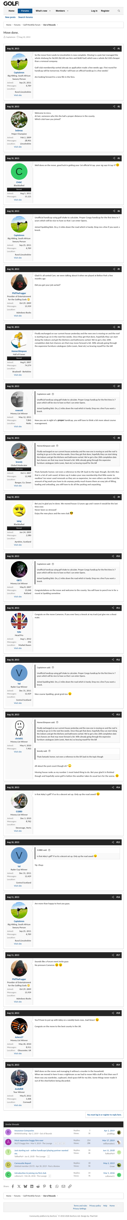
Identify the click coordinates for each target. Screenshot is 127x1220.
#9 (119, 497)
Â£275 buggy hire (22, 1143)
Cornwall (27, 1102)
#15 (118, 842)
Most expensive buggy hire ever (29, 1140)
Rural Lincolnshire (23, 92)
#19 (118, 1065)
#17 (118, 955)
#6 (119, 327)
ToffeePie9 (19, 1156)
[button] (50, 11)
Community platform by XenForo (55, 1216)
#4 (119, 211)
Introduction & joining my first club (30, 1173)
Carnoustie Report (23, 1163)
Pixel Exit (93, 1216)
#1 (119, 48)
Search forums (25, 17)
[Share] (114, 49)
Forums (25, 11)
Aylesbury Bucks (23, 312)
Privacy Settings (79, 1208)
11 (56, 1143)
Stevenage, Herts (23, 827)
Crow (112, 1166)
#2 (119, 106)
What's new (41, 11)
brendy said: (42, 751)
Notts (28, 423)
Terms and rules (80, 1205)
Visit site (18, 95)
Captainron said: (44, 394)
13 (64, 1143)
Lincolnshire (25, 143)
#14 (118, 787)
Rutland (27, 593)
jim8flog (111, 1133)
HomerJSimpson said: (46, 446)
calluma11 (19, 1176)
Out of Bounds (46, 1133)
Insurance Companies (24, 1130)
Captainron (10, 37)
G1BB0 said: (42, 850)
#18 (118, 1013)
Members (60, 11)
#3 (119, 158)
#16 (118, 897)
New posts (10, 17)
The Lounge (47, 1143)
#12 (118, 659)
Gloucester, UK (24, 1050)
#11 (118, 608)
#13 (118, 714)
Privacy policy (95, 1205)
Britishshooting (21, 1133)
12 (60, 1143)
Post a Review (54, 1166)
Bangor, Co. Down (23, 482)
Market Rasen (24, 645)
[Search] (119, 11)
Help (105, 1205)
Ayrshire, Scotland (23, 541)
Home (11, 11)
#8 (119, 438)
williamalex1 (109, 1143)
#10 (118, 556)
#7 (119, 386)
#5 (119, 269)
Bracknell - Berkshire (21, 371)
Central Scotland (23, 700)
